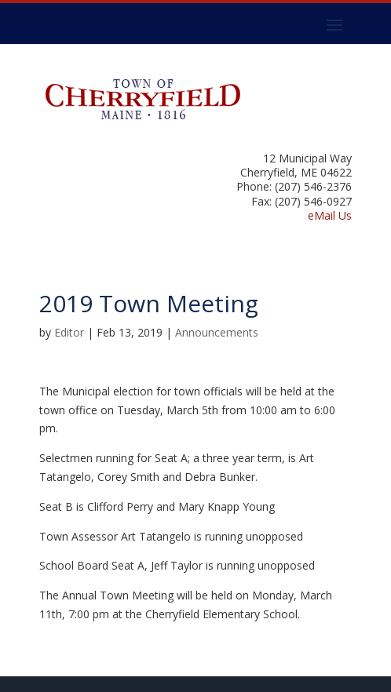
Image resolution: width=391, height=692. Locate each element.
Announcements (216, 332)
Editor (69, 332)
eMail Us (330, 215)
